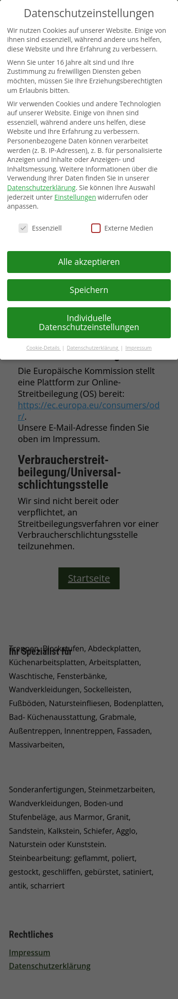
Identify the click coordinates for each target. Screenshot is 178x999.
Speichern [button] (89, 289)
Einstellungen (75, 197)
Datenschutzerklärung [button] (93, 347)
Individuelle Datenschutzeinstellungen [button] (89, 322)
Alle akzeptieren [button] (89, 261)
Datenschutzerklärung (41, 187)
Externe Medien (122, 227)
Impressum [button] (138, 347)
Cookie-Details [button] (43, 347)
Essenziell (40, 227)
